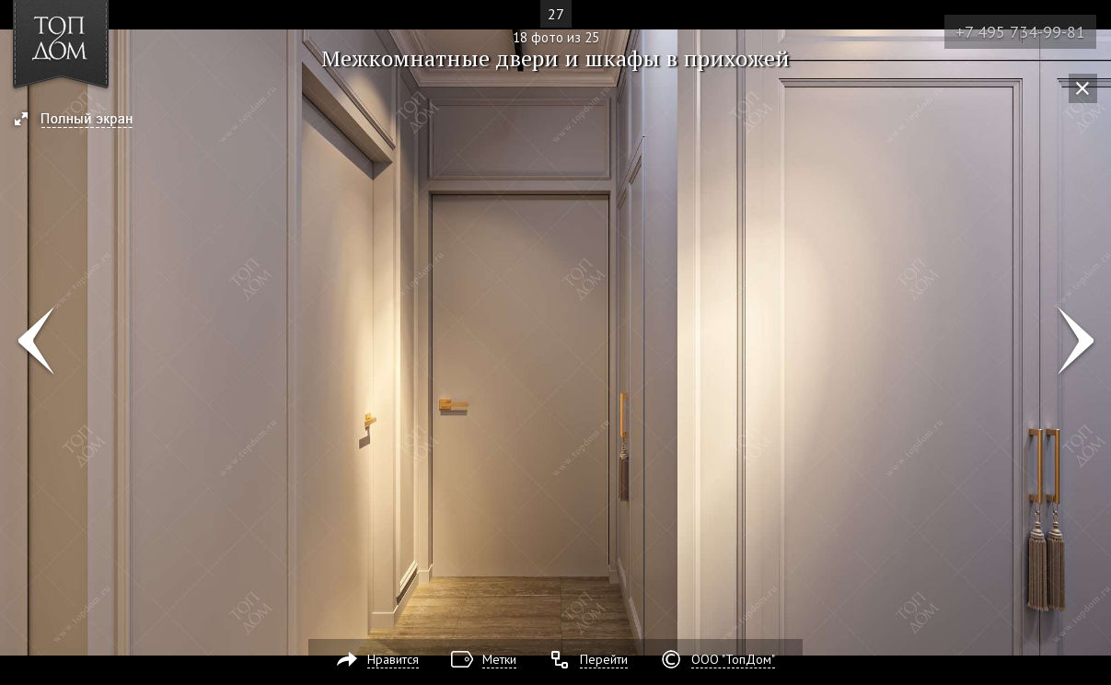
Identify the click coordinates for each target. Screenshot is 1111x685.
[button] (81, 120)
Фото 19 (1075, 342)
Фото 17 (35, 342)
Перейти (604, 659)
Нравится (393, 659)
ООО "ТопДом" (733, 659)
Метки (499, 659)
